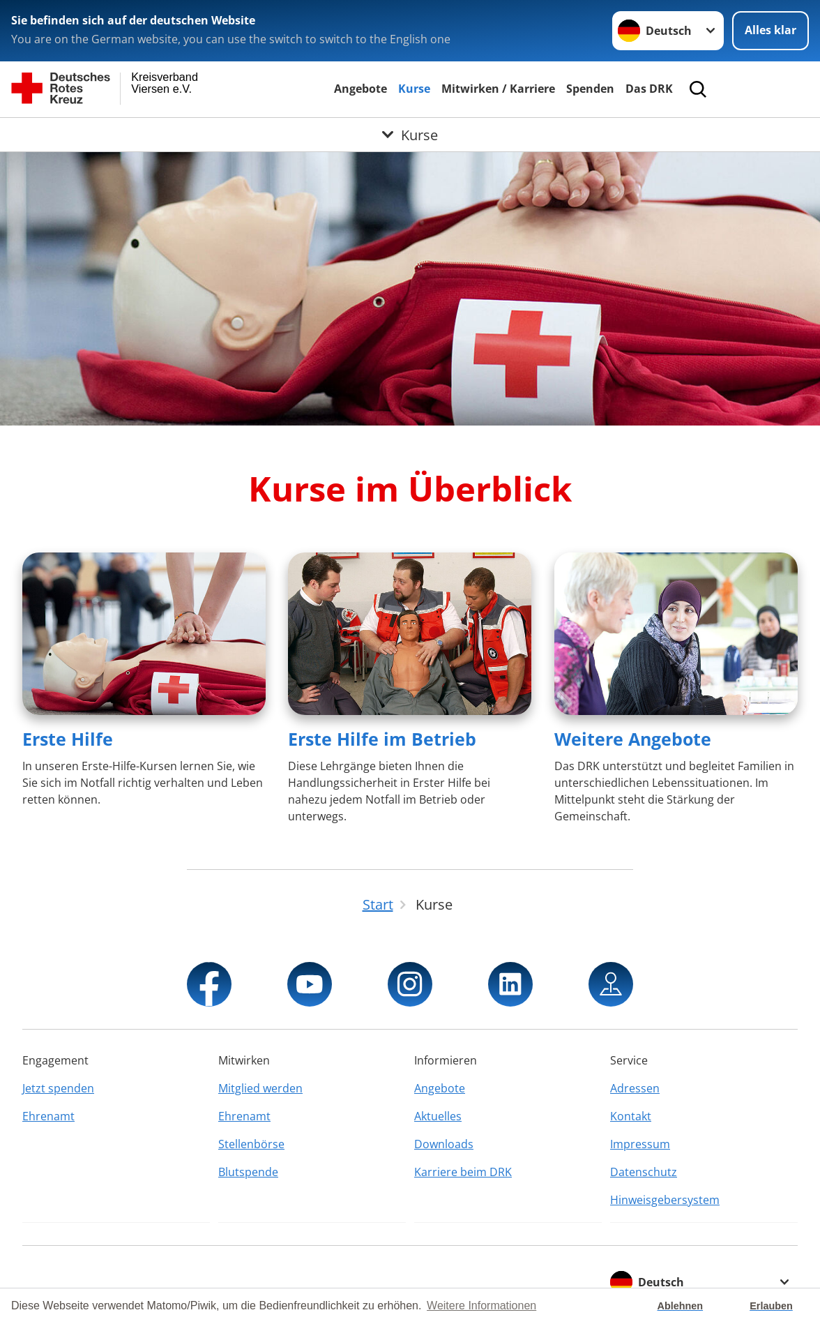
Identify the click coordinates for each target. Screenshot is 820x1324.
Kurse (414, 88)
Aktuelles (438, 1116)
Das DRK (649, 88)
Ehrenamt (48, 1116)
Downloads (443, 1144)
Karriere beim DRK (463, 1172)
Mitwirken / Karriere (498, 88)
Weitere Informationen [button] (481, 1305)
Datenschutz (643, 1172)
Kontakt (630, 1116)
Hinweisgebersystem (665, 1200)
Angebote (360, 88)
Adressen (635, 1088)
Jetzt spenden (58, 1088)
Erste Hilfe (67, 739)
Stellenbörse (251, 1144)
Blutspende (248, 1172)
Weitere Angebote (632, 739)
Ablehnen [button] (681, 1305)
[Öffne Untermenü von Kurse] (410, 134)
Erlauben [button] (771, 1305)
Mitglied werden (260, 1088)
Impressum (640, 1144)
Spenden (590, 88)
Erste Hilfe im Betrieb (382, 739)
